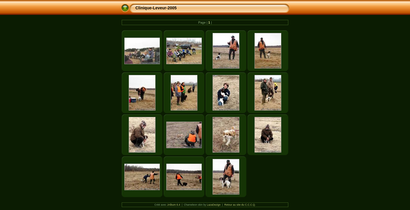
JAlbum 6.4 (173, 204)
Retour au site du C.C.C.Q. (240, 204)
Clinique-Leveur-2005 (156, 8)
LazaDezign (214, 204)
